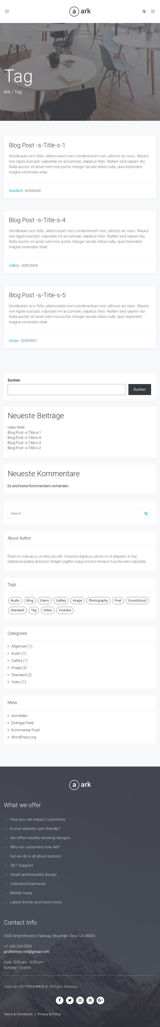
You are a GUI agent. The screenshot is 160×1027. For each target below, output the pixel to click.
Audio (16, 653)
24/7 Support (21, 865)
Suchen (14, 380)
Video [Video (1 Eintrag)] (47, 610)
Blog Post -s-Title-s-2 (24, 448)
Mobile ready (21, 893)
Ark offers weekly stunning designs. (40, 837)
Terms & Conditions (18, 1014)
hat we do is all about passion (35, 856)
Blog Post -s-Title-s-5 (37, 295)
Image (13, 340)
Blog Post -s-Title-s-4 (37, 220)
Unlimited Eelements (28, 883)
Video (16, 682)
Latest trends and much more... (37, 902)
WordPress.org (23, 737)
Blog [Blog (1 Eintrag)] (29, 600)
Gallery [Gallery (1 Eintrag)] (61, 600)
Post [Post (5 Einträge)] (118, 600)
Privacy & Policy (49, 1014)
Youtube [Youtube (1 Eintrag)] (65, 610)
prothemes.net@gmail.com (26, 951)
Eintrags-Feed (22, 723)
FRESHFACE (35, 986)
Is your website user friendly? (35, 828)
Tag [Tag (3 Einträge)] (33, 610)
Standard (15, 191)
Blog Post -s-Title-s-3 (24, 443)
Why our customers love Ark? (35, 847)
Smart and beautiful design (33, 874)
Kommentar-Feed (25, 730)
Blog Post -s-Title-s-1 (37, 145)
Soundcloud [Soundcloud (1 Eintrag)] (137, 600)
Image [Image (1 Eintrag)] (77, 600)
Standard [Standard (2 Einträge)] (17, 610)
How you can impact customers (37, 819)
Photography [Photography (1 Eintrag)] (98, 600)
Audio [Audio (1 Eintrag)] (15, 600)
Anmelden (19, 716)
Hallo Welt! (16, 427)
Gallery (14, 265)
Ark (7, 91)
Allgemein (19, 646)
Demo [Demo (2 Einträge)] (44, 600)
